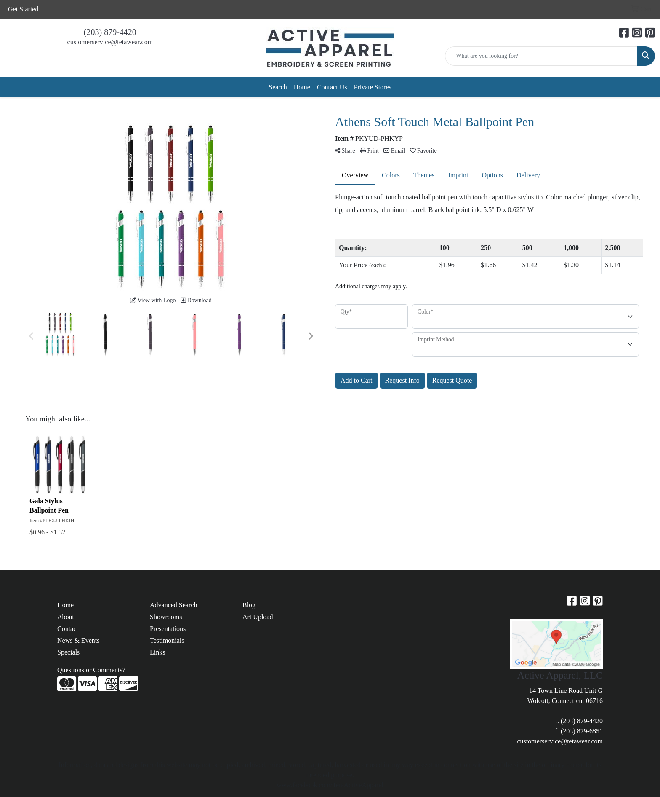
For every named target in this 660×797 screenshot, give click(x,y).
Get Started (23, 9)
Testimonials (167, 640)
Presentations (168, 628)
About (65, 616)
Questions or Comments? (91, 670)
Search (278, 87)
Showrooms (166, 616)
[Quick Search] (541, 56)
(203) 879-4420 (110, 32)
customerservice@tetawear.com (110, 42)
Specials (68, 652)
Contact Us (332, 87)
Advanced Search (173, 605)
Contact (67, 628)
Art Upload (257, 616)
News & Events (78, 640)
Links (157, 652)
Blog (248, 605)
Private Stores (372, 87)
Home (302, 87)
